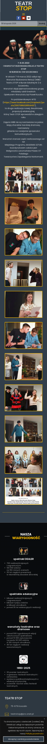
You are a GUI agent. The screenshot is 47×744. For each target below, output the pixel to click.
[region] (23, 730)
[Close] (44, 718)
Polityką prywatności (34, 733)
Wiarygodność (26, 538)
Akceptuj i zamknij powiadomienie (23, 739)
